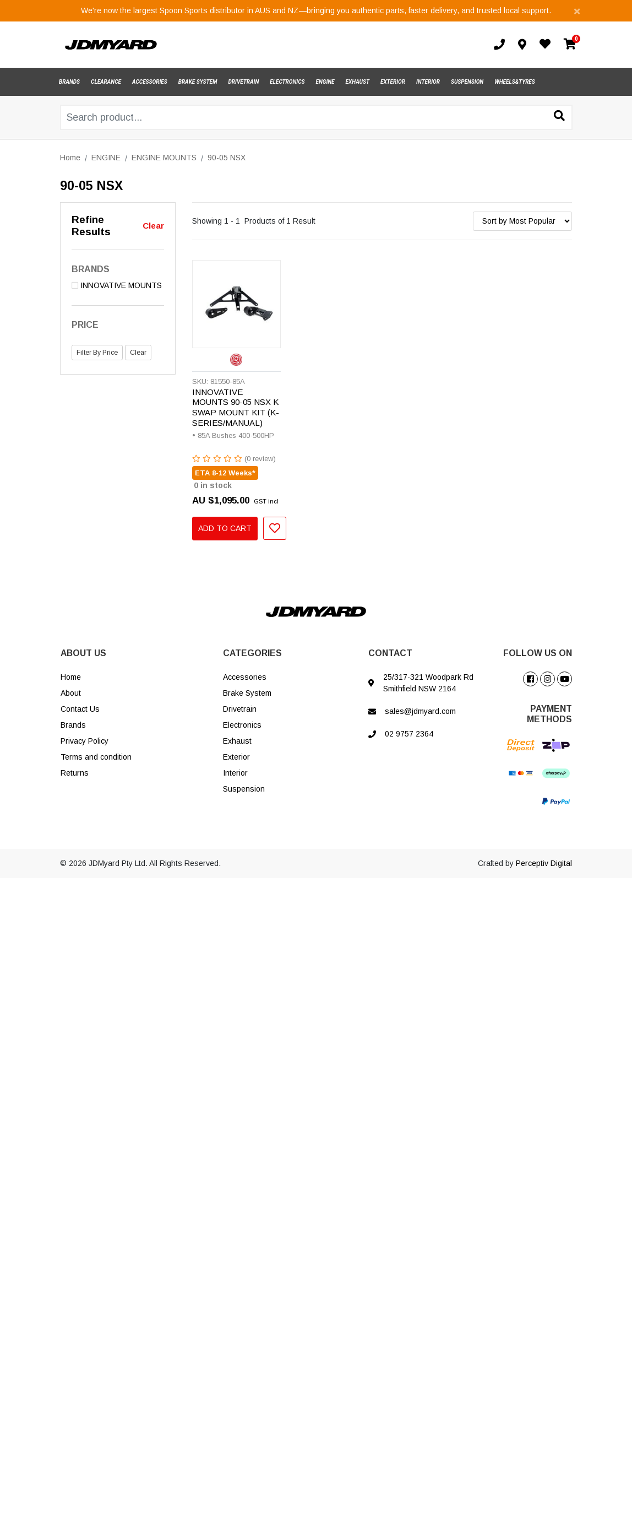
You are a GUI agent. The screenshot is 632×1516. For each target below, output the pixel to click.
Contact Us (80, 709)
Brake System (247, 693)
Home (71, 677)
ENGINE (325, 82)
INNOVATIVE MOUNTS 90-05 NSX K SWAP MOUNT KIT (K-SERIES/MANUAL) (235, 407)
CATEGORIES (252, 653)
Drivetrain (240, 709)
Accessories (244, 677)
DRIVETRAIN (243, 82)
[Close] (577, 11)
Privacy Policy (84, 741)
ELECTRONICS (287, 82)
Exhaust (237, 741)
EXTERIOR (392, 82)
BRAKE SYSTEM (197, 82)
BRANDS (69, 82)
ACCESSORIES (149, 82)
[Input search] (316, 117)
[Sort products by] (522, 221)
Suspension (244, 788)
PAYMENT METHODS (549, 714)
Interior (235, 772)
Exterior (236, 756)
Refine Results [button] (91, 226)
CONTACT (390, 653)
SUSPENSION (467, 82)
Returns (75, 772)
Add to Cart (225, 528)
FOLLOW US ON (537, 653)
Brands (73, 725)
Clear (153, 225)
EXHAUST (357, 82)
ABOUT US (83, 653)
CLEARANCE (106, 82)
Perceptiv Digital (544, 863)
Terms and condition (96, 756)
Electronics (242, 725)
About (71, 693)
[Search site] (559, 117)
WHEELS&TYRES (514, 82)
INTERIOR (428, 82)
